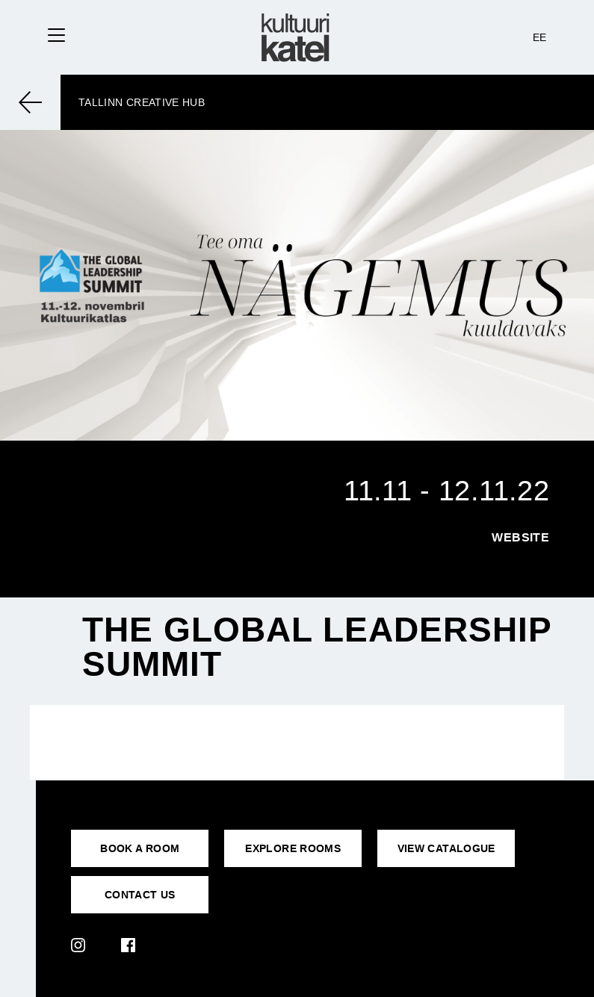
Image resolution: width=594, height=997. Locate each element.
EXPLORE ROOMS (293, 848)
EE (540, 37)
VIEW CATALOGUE (446, 848)
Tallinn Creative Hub (141, 102)
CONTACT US (140, 895)
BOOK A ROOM (139, 848)
